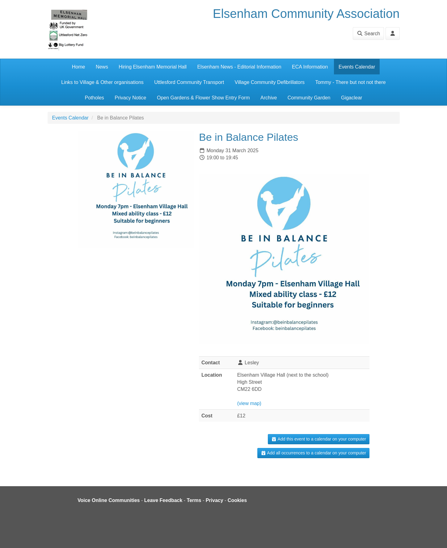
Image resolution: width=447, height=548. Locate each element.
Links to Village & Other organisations (102, 82)
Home (78, 66)
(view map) (249, 403)
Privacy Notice (130, 97)
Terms (194, 500)
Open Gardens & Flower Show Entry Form (203, 97)
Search (368, 33)
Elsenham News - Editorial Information (239, 66)
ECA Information (310, 66)
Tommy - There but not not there (350, 82)
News (102, 66)
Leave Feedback (163, 500)
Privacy (214, 500)
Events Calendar (357, 66)
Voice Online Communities (109, 500)
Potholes (94, 97)
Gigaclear (351, 97)
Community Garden (309, 97)
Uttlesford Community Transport (189, 82)
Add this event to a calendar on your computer (318, 439)
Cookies (237, 500)
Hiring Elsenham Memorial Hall (153, 66)
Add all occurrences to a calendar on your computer (313, 452)
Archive (268, 97)
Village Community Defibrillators (270, 82)
